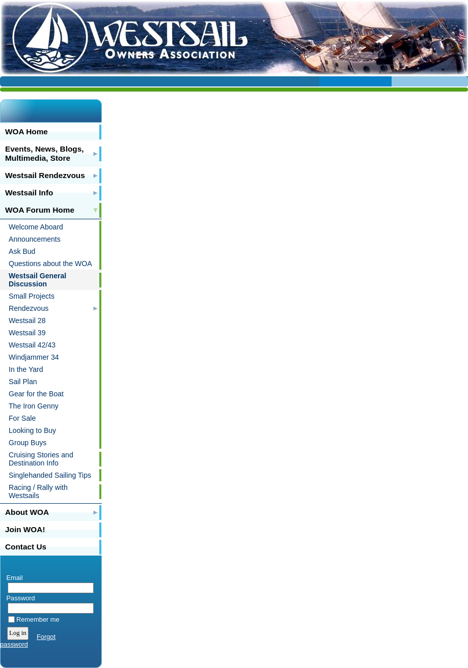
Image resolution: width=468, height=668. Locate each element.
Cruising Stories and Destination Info (41, 459)
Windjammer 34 (34, 357)
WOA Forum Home (39, 210)
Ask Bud (22, 251)
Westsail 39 (27, 333)
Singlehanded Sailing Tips (50, 475)
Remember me (38, 619)
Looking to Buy (32, 430)
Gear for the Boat (36, 394)
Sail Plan (23, 381)
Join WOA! (25, 529)
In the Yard (26, 369)
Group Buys (27, 443)
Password (18, 598)
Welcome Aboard (36, 227)
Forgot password (28, 640)
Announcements (35, 239)
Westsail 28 (27, 320)
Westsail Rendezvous (45, 175)
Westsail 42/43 (32, 345)
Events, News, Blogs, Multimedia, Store (44, 153)
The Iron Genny (34, 406)
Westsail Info (29, 192)
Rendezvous (28, 308)
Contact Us (25, 546)
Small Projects (31, 296)
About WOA (27, 512)
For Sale (22, 418)
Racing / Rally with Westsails (38, 491)
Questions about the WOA (50, 263)
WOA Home (26, 131)
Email (12, 578)
